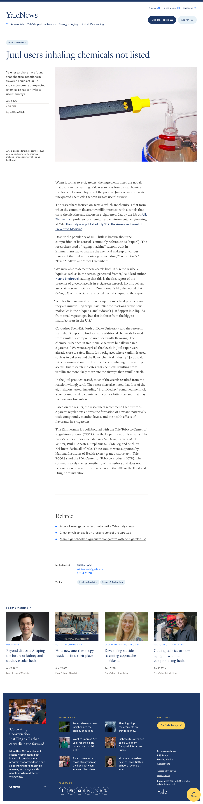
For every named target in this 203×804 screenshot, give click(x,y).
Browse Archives (166, 751)
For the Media (165, 759)
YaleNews (22, 15)
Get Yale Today (171, 725)
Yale (162, 792)
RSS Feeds (162, 755)
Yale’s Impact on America (41, 24)
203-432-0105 (85, 575)
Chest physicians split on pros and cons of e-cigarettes (95, 535)
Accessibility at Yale (166, 770)
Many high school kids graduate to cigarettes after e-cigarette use (103, 542)
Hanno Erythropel (67, 280)
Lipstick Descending (92, 24)
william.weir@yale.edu (90, 572)
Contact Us (163, 763)
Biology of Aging (68, 24)
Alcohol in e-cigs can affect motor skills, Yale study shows (97, 529)
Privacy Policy (163, 775)
